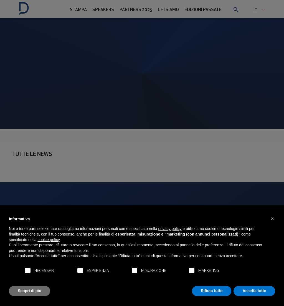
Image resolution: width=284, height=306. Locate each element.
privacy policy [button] (170, 228)
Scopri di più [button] (29, 291)
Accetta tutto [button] (254, 291)
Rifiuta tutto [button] (212, 291)
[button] (272, 218)
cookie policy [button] (49, 239)
